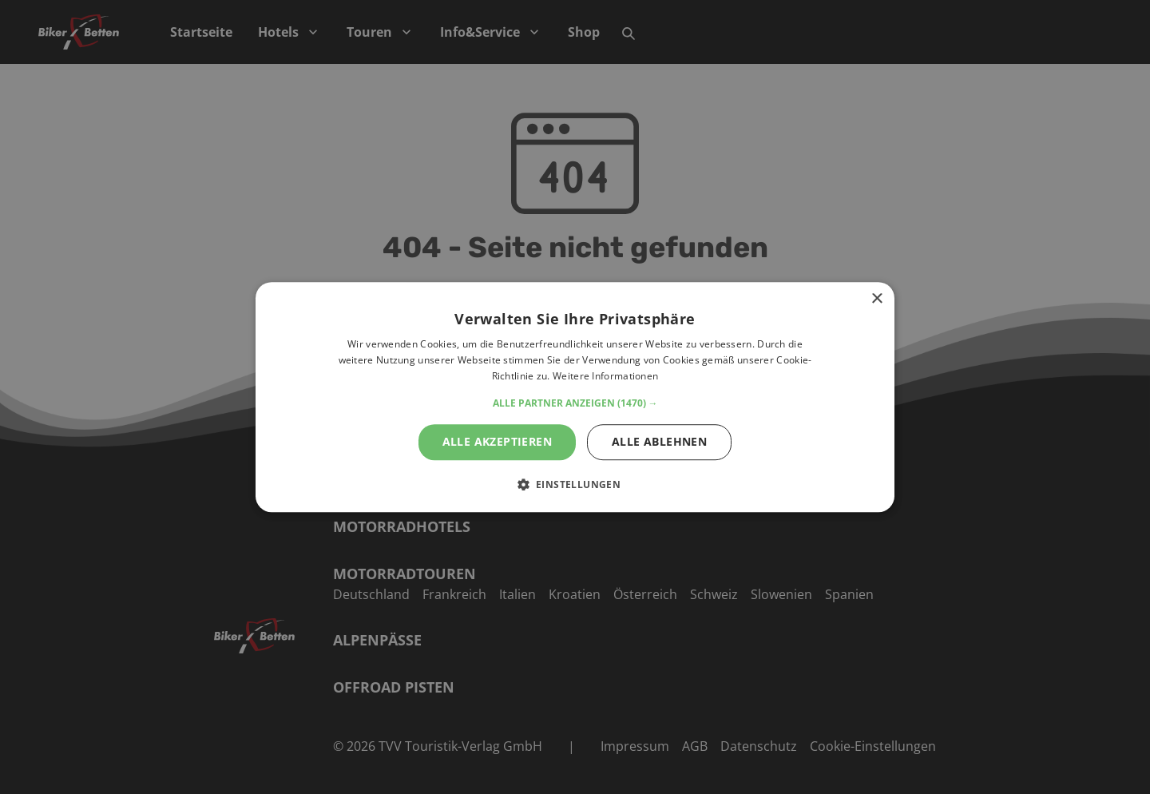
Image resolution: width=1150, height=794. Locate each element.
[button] (575, 403)
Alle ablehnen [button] (659, 441)
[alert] (575, 397)
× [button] (876, 299)
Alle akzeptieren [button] (497, 441)
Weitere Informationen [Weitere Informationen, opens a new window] (605, 376)
